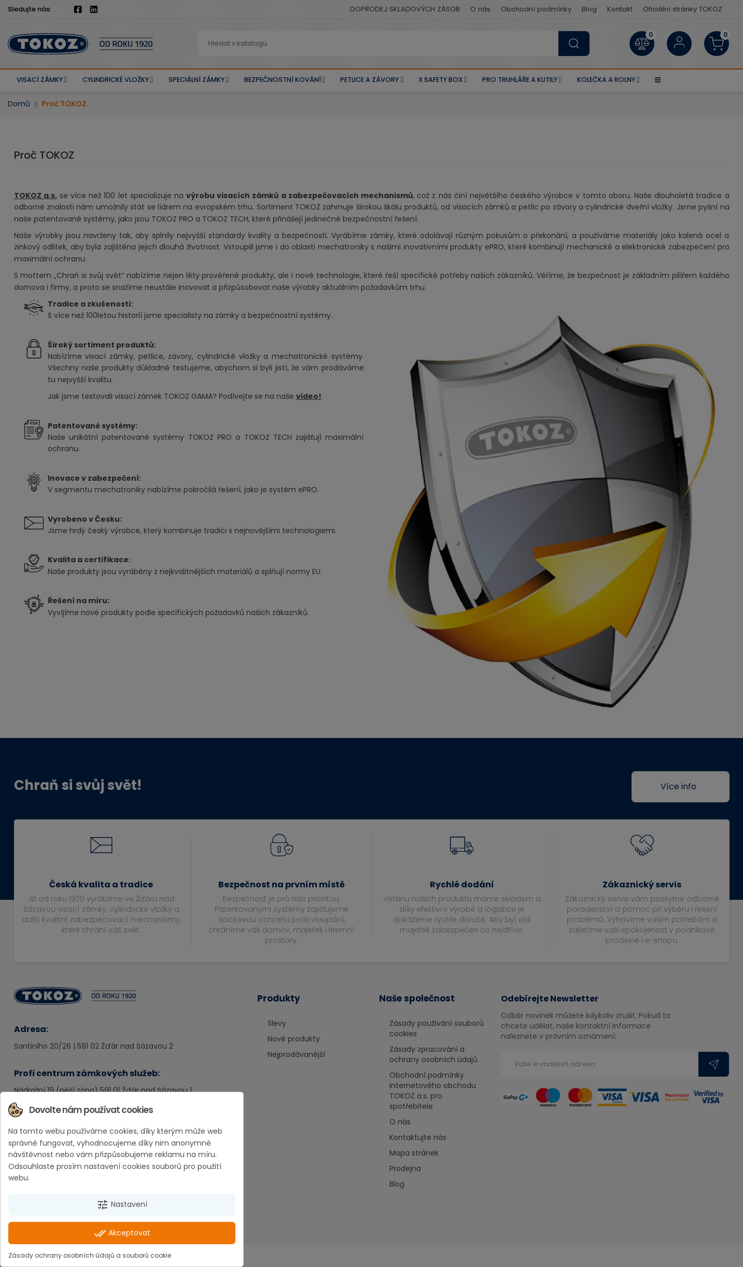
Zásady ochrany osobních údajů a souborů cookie (89, 1255)
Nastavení (121, 1205)
